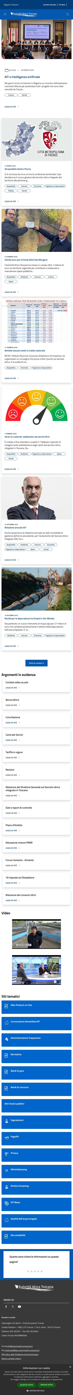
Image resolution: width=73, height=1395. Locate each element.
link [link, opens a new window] (61, 1379)
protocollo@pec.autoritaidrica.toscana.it (22, 1350)
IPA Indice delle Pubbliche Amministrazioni (20, 1354)
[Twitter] (12, 1306)
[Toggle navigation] (5, 14)
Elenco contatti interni (11, 1358)
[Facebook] (6, 1306)
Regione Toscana (11, 4)
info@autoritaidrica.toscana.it (20, 1346)
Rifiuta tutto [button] (47, 1385)
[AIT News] (62, 5)
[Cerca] (67, 14)
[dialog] (36, 1379)
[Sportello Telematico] (49, 5)
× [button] (70, 1367)
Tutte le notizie (36, 663)
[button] (37, 1390)
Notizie (12, 70)
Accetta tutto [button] (26, 1385)
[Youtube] (19, 1306)
